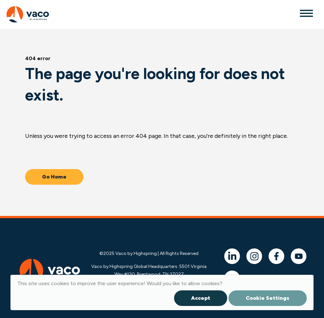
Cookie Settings (267, 298)
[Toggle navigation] (306, 13)
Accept (200, 298)
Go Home (54, 177)
